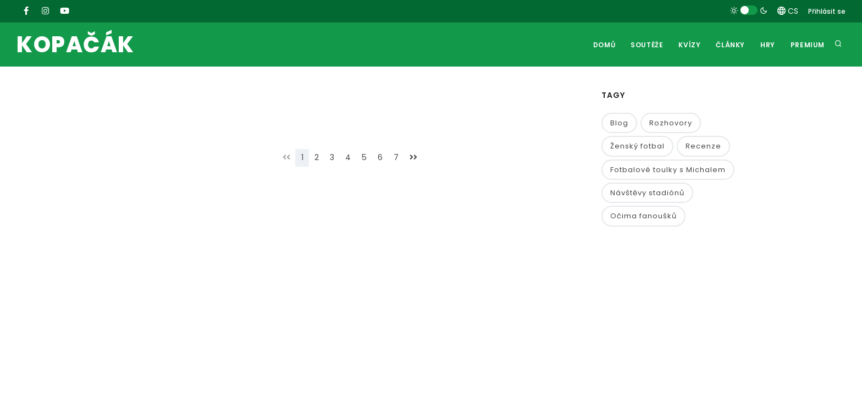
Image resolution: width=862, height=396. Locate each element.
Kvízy (689, 45)
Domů (604, 45)
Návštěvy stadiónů (647, 193)
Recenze (703, 146)
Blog (619, 123)
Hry (767, 45)
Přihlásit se (827, 11)
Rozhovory (670, 123)
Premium (808, 45)
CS (787, 11)
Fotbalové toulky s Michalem (668, 169)
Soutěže (647, 45)
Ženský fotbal (637, 146)
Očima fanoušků (643, 216)
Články (730, 45)
